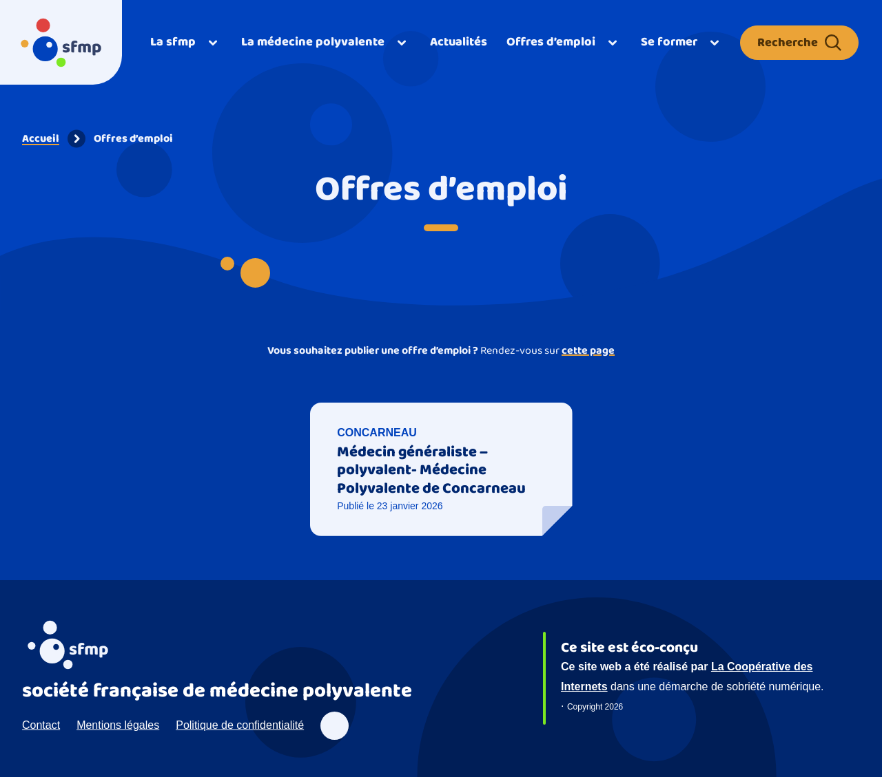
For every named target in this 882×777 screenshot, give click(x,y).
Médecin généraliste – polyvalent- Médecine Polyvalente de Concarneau (431, 470)
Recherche (799, 42)
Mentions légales (117, 725)
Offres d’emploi (133, 138)
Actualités (458, 42)
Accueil (40, 138)
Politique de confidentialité (240, 725)
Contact (41, 725)
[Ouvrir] (186, 42)
